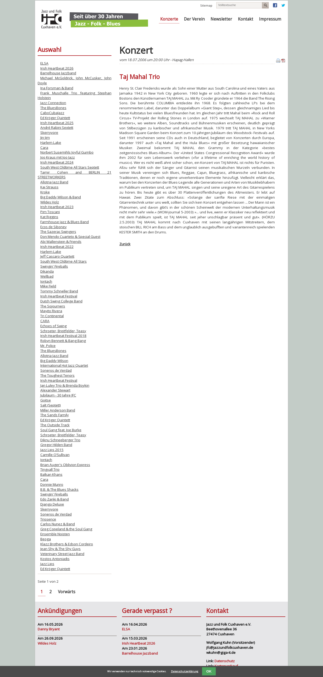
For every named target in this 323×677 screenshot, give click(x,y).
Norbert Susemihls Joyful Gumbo (67, 152)
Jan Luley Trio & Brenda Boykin (64, 385)
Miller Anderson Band (57, 410)
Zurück (124, 244)
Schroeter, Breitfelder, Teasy (63, 330)
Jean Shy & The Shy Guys (60, 548)
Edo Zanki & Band (54, 499)
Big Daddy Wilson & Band (60, 197)
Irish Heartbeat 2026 (57, 68)
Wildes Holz (49, 202)
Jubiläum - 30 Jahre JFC (58, 395)
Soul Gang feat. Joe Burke (60, 430)
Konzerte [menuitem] (169, 19)
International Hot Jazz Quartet (64, 365)
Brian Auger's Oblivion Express (65, 464)
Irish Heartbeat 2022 (57, 246)
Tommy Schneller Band (59, 291)
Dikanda (47, 271)
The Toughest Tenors (57, 375)
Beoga (45, 539)
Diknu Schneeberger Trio (60, 440)
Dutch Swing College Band (61, 301)
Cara (44, 147)
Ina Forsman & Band (56, 88)
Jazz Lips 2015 (51, 449)
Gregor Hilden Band (56, 444)
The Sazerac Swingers (58, 231)
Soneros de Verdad (56, 370)
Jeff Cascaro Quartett (57, 256)
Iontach (46, 281)
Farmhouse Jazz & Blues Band (64, 221)
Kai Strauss (49, 187)
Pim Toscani (50, 211)
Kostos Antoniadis (55, 558)
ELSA (44, 63)
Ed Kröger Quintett (55, 117)
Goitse (45, 400)
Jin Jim (45, 137)
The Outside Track (55, 425)
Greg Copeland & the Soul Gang (66, 529)
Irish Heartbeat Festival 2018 (63, 335)
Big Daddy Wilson (54, 360)
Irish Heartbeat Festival (58, 296)
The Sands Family (54, 415)
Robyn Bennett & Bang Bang (63, 340)
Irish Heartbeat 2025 (57, 122)
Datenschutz (224, 661)
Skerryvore (49, 132)
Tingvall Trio (50, 469)
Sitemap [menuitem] (206, 5)
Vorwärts (66, 592)
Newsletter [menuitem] (221, 19)
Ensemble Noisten (55, 534)
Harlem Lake (50, 142)
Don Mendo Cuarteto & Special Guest (70, 236)
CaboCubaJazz (52, 112)
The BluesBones (53, 107)
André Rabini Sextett (56, 127)
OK (209, 671)
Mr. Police (48, 345)
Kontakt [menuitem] (245, 19)
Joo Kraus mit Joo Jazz (57, 157)
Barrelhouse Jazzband (58, 73)
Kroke (45, 192)
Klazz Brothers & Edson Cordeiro (66, 544)
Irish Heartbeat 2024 (57, 162)
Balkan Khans (51, 474)
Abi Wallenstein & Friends (60, 241)
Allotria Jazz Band (54, 182)
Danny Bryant (49, 629)
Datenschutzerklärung (184, 671)
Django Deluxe (52, 504)
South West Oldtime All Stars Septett (69, 167)
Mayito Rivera (51, 310)
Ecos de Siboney (53, 226)
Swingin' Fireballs (54, 266)
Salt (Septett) (50, 405)
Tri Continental (52, 315)
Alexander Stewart (55, 390)
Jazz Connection (53, 102)
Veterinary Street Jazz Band (62, 553)
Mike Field (48, 286)
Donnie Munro (51, 484)
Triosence (48, 519)
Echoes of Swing (53, 325)
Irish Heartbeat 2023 (57, 206)
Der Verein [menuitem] (194, 19)
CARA (45, 320)
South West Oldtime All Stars (63, 261)
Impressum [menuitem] (270, 19)
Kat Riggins (49, 216)
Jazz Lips (47, 563)
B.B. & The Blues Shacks (59, 489)
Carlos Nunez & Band (57, 524)
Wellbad (46, 276)
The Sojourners (52, 306)
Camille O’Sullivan (55, 454)
